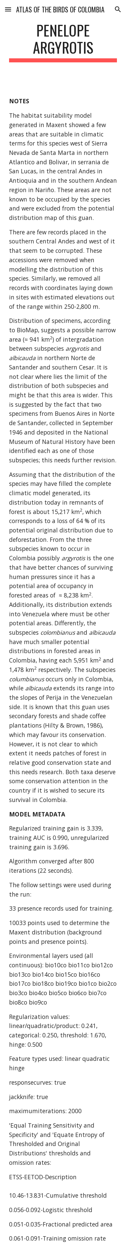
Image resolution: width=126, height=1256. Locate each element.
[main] (63, 42)
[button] (8, 9)
